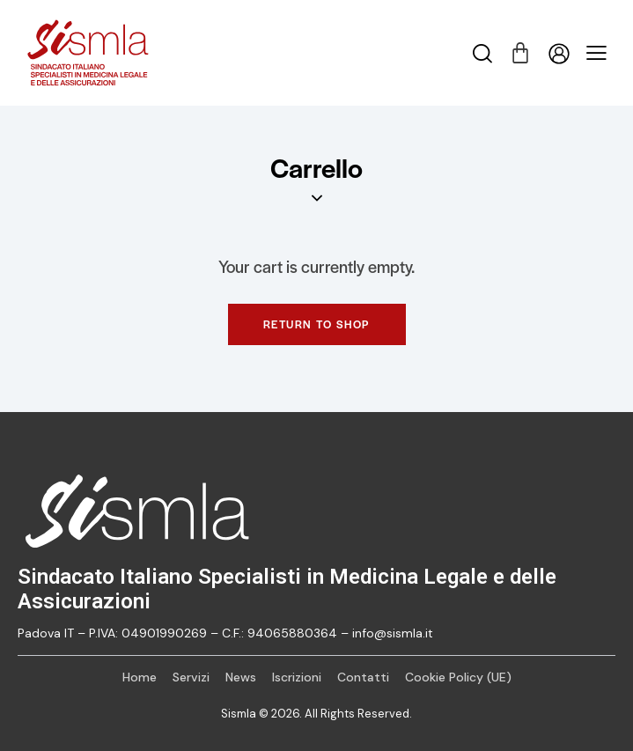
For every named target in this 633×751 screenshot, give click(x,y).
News (240, 677)
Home (139, 677)
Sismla (238, 713)
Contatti (363, 677)
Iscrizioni (296, 677)
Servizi (191, 677)
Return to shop (317, 324)
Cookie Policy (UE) (458, 677)
